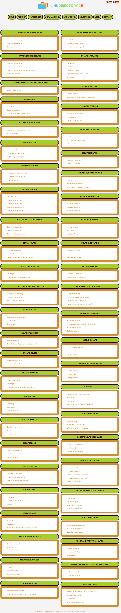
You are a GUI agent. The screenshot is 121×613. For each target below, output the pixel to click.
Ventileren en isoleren (74, 257)
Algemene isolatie (13, 340)
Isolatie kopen (72, 40)
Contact (108, 17)
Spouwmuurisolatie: (73, 207)
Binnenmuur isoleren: (74, 274)
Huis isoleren (71, 498)
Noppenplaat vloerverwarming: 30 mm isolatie (82, 592)
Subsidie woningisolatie (75, 528)
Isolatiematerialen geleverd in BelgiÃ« (80, 304)
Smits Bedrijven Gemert (15, 297)
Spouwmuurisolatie (73, 203)
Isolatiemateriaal (72, 137)
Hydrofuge (70, 63)
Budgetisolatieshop (73, 294)
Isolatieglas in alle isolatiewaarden (18, 277)
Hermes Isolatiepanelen (75, 113)
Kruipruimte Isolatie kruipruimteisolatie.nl (81, 324)
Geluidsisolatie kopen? (14, 203)
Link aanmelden (52, 17)
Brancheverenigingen (14, 380)
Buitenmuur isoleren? (14, 250)
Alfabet (22, 17)
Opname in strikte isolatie (15, 153)
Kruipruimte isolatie (73, 320)
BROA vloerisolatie (73, 572)
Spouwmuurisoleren (74, 482)
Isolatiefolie (11, 454)
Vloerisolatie (71, 555)
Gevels (9, 504)
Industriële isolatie (13, 574)
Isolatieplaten (71, 117)
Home (11, 17)
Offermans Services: (74, 160)
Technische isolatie (13, 74)
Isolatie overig (11, 434)
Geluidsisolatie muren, (14, 227)
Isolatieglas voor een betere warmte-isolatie (22, 527)
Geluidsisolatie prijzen (14, 230)
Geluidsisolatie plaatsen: (15, 211)
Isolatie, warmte (72, 227)
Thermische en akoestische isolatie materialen (23, 344)
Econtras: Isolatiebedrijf (75, 444)
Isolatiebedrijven (12, 133)
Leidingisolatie (72, 351)
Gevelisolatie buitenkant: (15, 500)
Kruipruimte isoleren (74, 327)
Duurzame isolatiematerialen (16, 177)
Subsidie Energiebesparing (76, 140)
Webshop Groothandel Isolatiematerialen (21, 551)
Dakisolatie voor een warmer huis (18, 113)
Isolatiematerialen (13, 180)
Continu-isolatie (72, 94)
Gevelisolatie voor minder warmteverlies (20, 257)
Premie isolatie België (14, 360)
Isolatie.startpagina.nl (14, 90)
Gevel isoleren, (12, 497)
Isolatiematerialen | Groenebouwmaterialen (21, 594)
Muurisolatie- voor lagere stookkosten (80, 404)
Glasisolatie (11, 324)
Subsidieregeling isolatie (75, 532)
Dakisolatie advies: (13, 110)
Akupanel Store (12, 197)
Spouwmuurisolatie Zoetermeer (78, 475)
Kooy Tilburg (11, 547)
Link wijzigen (70, 17)
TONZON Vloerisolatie (74, 595)
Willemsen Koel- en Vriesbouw (77, 428)
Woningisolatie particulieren (76, 144)
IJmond (9, 567)
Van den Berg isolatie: (74, 505)
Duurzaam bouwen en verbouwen (78, 297)
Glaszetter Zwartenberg (15, 294)
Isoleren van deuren (14, 150)
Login (97, 17)
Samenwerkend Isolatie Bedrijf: (77, 74)
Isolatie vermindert (73, 250)
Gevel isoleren (12, 254)
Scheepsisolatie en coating (76, 424)
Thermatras (71, 77)
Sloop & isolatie (72, 180)
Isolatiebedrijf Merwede (75, 451)
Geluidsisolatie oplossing (15, 207)
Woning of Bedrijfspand (75, 508)
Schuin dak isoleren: (14, 410)
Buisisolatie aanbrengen (15, 40)
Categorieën (35, 17)
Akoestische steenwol (14, 474)
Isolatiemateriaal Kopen (75, 43)
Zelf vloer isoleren (73, 331)
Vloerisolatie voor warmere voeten (78, 187)
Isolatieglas (11, 274)
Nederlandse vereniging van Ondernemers (21, 387)
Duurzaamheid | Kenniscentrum (17, 173)
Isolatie (9, 430)
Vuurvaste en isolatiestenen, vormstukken (81, 97)
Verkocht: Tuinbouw (73, 234)
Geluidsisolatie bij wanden (16, 477)
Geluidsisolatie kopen (14, 200)
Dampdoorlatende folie (14, 450)
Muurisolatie (71, 398)
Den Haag (10, 404)
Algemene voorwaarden (72, 611)
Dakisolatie (11, 106)
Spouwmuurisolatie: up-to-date (77, 478)
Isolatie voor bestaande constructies (19, 130)
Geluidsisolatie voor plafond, (16, 234)
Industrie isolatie (12, 571)
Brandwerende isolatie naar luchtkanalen (21, 70)
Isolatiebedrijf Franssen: (75, 448)
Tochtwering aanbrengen (15, 157)
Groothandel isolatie (14, 544)
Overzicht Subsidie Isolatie (76, 525)
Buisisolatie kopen (13, 47)
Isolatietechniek (72, 371)
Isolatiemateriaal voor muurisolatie (78, 394)
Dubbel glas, (11, 320)
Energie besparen (73, 548)
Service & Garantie (73, 164)
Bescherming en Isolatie (15, 427)
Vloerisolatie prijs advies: (75, 602)
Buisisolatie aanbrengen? (15, 43)
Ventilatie (70, 254)
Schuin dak (11, 407)
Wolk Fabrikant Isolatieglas (16, 300)
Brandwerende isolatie (14, 63)
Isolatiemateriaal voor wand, (76, 277)
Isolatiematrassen (73, 67)
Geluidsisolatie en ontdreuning (17, 481)
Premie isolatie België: (14, 364)
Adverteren (85, 17)
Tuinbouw (70, 230)
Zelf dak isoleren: (13, 457)
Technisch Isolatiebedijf (75, 184)
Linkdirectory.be (49, 611)
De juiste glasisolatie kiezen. (16, 317)
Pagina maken (59, 611)
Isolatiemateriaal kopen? (15, 591)
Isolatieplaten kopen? (74, 120)
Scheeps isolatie (72, 421)
